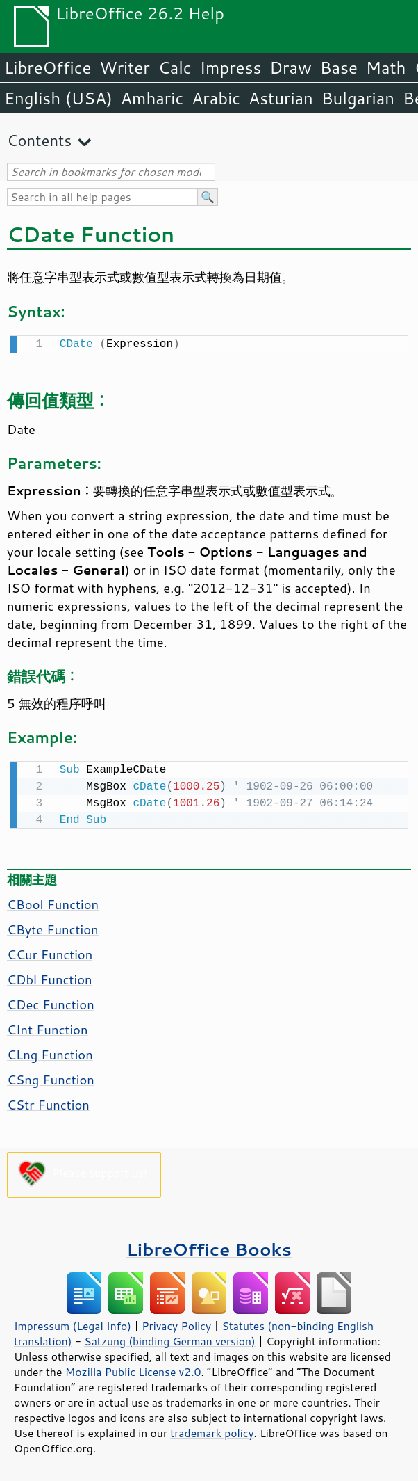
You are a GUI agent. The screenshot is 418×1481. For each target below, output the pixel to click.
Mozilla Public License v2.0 (133, 1369)
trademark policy (211, 1430)
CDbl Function (49, 977)
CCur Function (49, 952)
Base (339, 67)
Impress (231, 67)
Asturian (281, 98)
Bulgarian (357, 98)
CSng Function (50, 1077)
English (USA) (58, 98)
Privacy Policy (176, 1323)
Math (386, 67)
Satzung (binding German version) (170, 1338)
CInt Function (47, 1027)
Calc (175, 67)
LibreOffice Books (209, 1246)
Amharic (152, 98)
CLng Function (50, 1052)
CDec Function (50, 1002)
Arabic (216, 98)
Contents (39, 140)
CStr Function (48, 1102)
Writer (124, 67)
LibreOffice (47, 67)
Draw (290, 67)
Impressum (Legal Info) (72, 1323)
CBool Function (53, 901)
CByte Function (53, 927)
